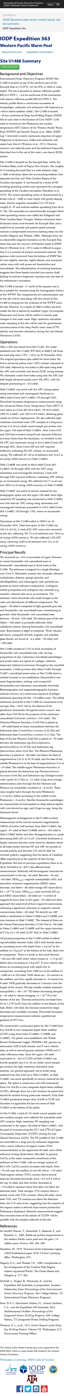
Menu (50, 4)
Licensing (20, 1360)
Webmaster (6, 1360)
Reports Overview (12, 52)
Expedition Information (40, 52)
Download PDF (9, 67)
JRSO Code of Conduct (41, 1360)
